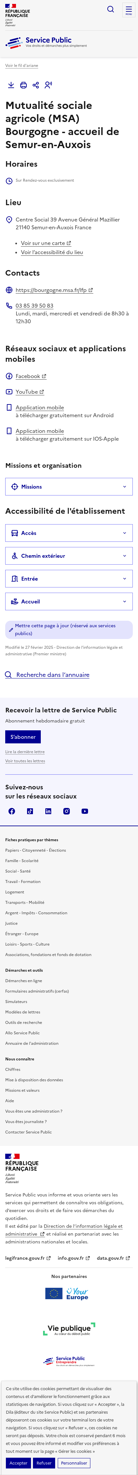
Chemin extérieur (38, 556)
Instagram (66, 811)
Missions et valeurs (22, 1090)
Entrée (24, 579)
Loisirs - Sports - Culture (27, 944)
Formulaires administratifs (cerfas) (37, 991)
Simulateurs (16, 1002)
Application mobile (40, 407)
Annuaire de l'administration (31, 1043)
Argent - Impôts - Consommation (36, 913)
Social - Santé (18, 871)
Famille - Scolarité (21, 861)
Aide (9, 1101)
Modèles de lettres (22, 1012)
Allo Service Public (22, 1033)
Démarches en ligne (23, 981)
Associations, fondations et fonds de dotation (48, 955)
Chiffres (12, 1069)
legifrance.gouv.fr (28, 1258)
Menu (129, 14)
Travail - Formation (22, 882)
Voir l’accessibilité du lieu (52, 252)
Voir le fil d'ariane (21, 65)
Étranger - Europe (21, 934)
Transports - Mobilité (24, 902)
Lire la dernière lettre (25, 752)
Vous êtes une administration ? (33, 1111)
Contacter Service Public (28, 1132)
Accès (23, 533)
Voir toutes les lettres (25, 761)
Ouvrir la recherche (110, 9)
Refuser (44, 1463)
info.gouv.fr (74, 1258)
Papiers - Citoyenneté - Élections (35, 850)
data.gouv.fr (113, 1258)
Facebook (31, 376)
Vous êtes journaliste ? (26, 1122)
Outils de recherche (23, 1023)
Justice (11, 923)
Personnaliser (74, 1463)
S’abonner (23, 737)
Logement (14, 892)
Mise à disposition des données (34, 1080)
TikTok (30, 811)
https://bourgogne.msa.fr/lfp (54, 290)
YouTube (30, 392)
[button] (48, 85)
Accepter (18, 1463)
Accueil (25, 601)
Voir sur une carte (46, 243)
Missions (26, 487)
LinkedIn (48, 811)
